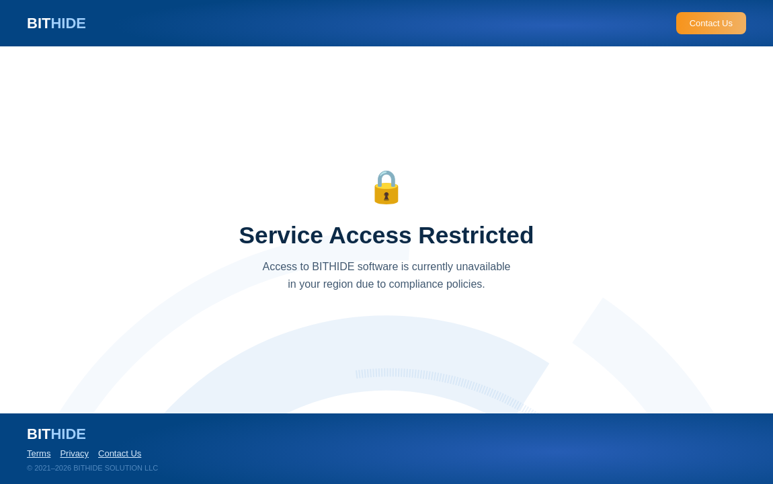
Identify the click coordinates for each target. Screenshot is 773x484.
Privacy (74, 453)
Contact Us (711, 23)
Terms (38, 453)
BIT (56, 23)
